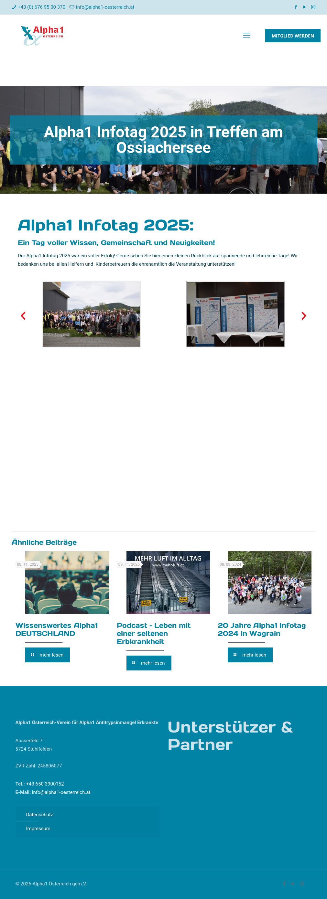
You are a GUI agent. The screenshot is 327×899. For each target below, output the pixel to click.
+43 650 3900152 (44, 784)
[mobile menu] (246, 35)
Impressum (38, 828)
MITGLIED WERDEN (293, 36)
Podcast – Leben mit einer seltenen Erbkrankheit (154, 633)
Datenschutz (39, 815)
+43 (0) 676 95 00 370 (41, 7)
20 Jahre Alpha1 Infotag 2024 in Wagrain (262, 629)
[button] (23, 315)
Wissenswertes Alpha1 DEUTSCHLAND (57, 629)
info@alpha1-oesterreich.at (105, 7)
